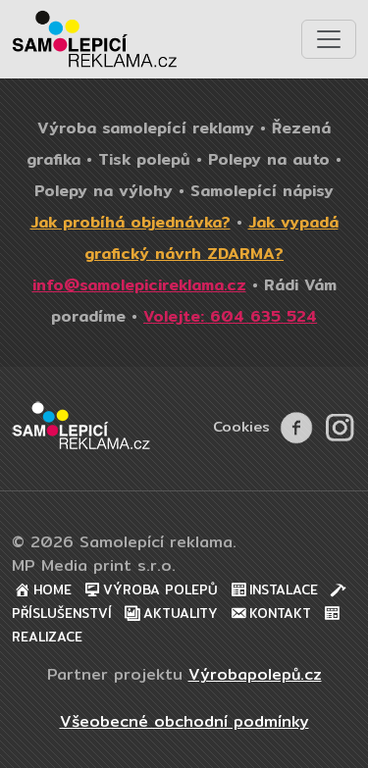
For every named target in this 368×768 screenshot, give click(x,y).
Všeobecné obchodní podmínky (184, 721)
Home (42, 590)
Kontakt (269, 613)
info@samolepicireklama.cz (139, 285)
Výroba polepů (149, 590)
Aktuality (170, 613)
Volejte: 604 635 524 (230, 316)
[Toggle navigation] (328, 39)
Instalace (273, 590)
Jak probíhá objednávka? (130, 222)
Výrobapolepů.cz (255, 674)
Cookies (241, 426)
